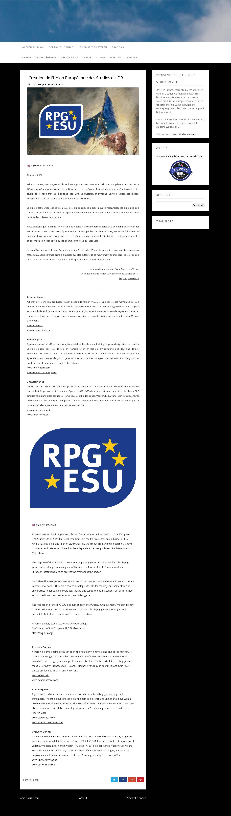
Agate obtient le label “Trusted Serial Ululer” (179, 157)
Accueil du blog (32, 47)
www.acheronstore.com (39, 330)
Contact (131, 58)
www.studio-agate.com (38, 368)
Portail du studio (60, 47)
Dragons (117, 47)
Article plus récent (29, 799)
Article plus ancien (136, 799)
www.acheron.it (35, 326)
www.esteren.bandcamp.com (42, 373)
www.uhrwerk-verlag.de (39, 410)
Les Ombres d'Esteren (92, 47)
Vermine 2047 (69, 58)
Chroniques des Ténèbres (39, 58)
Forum (100, 58)
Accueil (83, 799)
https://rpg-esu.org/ (129, 279)
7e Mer (86, 58)
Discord (115, 58)
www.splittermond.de (38, 415)
